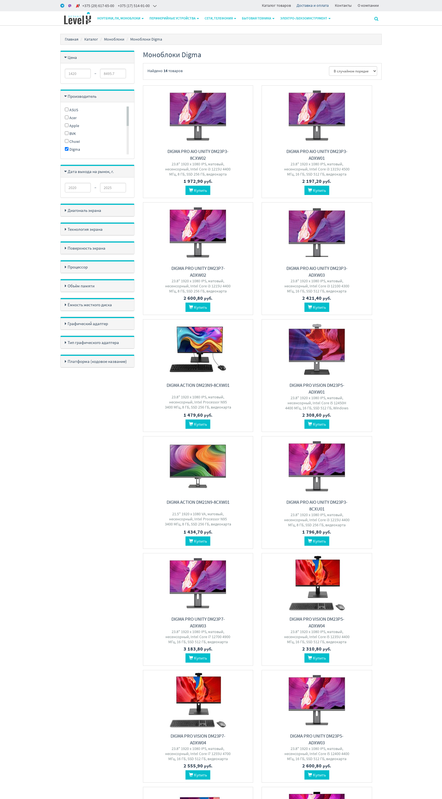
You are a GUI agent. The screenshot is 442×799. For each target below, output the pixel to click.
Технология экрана (85, 229)
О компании (368, 5)
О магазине (152, 722)
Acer (71, 117)
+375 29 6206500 (211, 715)
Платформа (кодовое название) (97, 361)
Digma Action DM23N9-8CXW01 (262, 268)
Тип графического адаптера (93, 342)
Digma (72, 149)
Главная (71, 39)
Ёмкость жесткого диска (90, 304)
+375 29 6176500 (211, 722)
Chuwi (72, 141)
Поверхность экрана (86, 248)
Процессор (78, 267)
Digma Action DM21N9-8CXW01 (179, 385)
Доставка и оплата (313, 5)
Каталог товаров (276, 5)
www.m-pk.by (71, 793)
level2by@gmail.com (215, 729)
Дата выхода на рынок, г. (91, 171)
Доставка (150, 715)
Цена (72, 57)
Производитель (82, 96)
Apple (72, 125)
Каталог (91, 39)
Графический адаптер (88, 323)
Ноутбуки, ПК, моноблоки (121, 18)
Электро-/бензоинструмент (305, 18)
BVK (70, 133)
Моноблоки (114, 39)
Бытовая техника (258, 18)
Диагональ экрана (84, 210)
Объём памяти (81, 285)
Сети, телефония (221, 18)
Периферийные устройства (174, 18)
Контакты (343, 5)
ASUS (71, 109)
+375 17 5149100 (211, 707)
